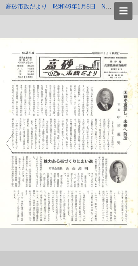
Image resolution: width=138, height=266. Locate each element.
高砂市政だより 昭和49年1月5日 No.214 (63, 6)
